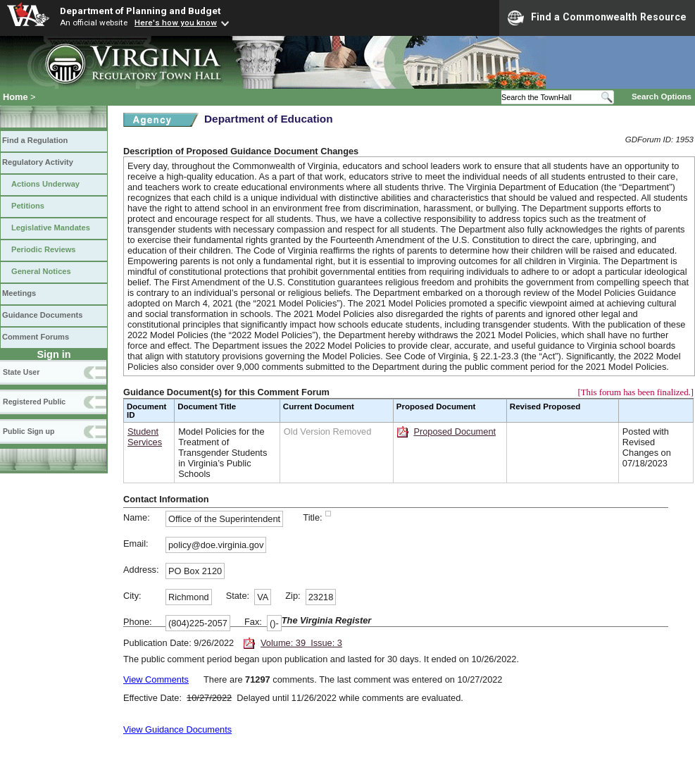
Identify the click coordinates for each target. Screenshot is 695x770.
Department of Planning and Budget (140, 10)
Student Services (144, 436)
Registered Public (34, 401)
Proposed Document (454, 431)
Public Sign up (28, 431)
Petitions (27, 205)
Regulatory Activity (37, 162)
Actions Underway (45, 184)
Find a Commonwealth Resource (597, 18)
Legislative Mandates (50, 227)
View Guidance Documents (177, 729)
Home (15, 97)
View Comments (156, 679)
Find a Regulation (35, 140)
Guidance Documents (42, 315)
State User (21, 372)
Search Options (661, 96)
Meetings (19, 293)
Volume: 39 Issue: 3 (301, 643)
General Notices (41, 271)
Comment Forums (35, 337)
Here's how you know (175, 22)
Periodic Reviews (43, 249)
